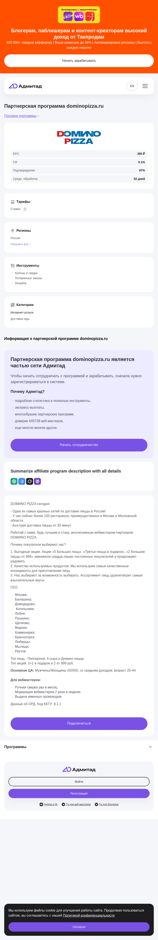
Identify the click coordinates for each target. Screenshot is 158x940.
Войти (79, 781)
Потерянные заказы (28, 278)
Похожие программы (20, 116)
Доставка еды (20, 319)
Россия (15, 238)
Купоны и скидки (26, 273)
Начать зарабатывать (79, 60)
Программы (79, 746)
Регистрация (79, 793)
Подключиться (79, 723)
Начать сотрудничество (79, 445)
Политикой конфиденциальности (89, 915)
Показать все (19, 244)
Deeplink (20, 283)
